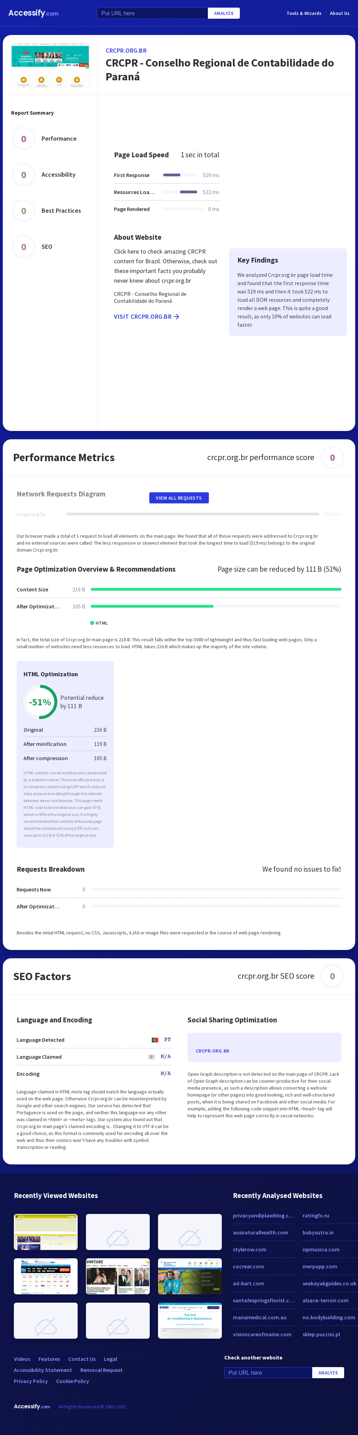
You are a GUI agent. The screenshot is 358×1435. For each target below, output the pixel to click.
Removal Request (101, 1369)
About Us (340, 13)
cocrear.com (248, 1266)
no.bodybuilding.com (329, 1317)
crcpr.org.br (126, 50)
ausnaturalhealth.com (260, 1232)
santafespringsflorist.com (264, 1300)
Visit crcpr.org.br (147, 316)
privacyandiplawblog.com (264, 1215)
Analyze (224, 13)
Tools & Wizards (304, 13)
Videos (22, 1358)
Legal (110, 1358)
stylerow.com (250, 1249)
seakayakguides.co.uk (329, 1283)
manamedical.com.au (260, 1317)
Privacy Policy (31, 1380)
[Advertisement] (225, 119)
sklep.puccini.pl (321, 1334)
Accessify (33, 13)
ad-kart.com (248, 1283)
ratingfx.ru (316, 1215)
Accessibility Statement (43, 1369)
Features (49, 1358)
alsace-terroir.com (326, 1300)
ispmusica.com (321, 1249)
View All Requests (179, 498)
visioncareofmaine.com (262, 1334)
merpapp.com (320, 1266)
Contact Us (82, 1358)
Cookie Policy (72, 1380)
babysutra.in (318, 1232)
